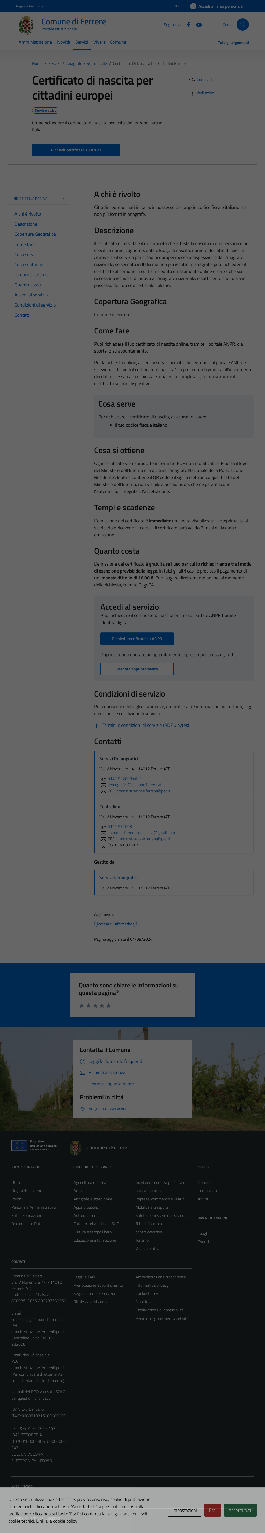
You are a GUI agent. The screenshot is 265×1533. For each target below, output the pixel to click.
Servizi (81, 42)
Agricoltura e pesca (89, 1182)
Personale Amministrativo (33, 1207)
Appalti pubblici (86, 1207)
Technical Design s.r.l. (46, 1518)
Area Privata (22, 1486)
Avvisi (203, 1199)
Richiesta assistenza (90, 1302)
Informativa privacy (152, 1285)
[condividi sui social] (200, 79)
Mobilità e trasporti (152, 1207)
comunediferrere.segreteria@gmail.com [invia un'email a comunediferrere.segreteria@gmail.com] (137, 832)
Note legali (145, 1302)
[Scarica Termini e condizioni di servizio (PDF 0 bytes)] (141, 725)
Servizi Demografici (118, 877)
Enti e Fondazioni (26, 1215)
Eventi (203, 1242)
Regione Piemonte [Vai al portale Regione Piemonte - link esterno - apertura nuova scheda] (29, 6)
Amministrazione (35, 42)
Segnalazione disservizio (94, 1293)
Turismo (142, 1240)
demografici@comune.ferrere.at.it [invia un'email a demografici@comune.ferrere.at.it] (132, 785)
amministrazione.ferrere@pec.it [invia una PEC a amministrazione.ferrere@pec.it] (143, 791)
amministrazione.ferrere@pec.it (38, 1332)
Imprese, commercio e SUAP (160, 1199)
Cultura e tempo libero (92, 1232)
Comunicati (207, 1190)
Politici (17, 1199)
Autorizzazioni (85, 1215)
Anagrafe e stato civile (92, 1199)
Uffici (15, 1182)
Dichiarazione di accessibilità (160, 1310)
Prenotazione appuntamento (98, 1285)
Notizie (204, 1182)
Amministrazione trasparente (161, 1277)
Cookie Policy (147, 1293)
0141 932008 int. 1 (120, 778)
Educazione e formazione (94, 1240)
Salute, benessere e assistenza (162, 1215)
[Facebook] (186, 24)
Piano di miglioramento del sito (162, 1318)
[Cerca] (243, 24)
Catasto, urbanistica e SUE (96, 1224)
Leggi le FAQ (84, 1277)
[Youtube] (197, 24)
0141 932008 (115, 826)
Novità (63, 42)
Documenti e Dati (26, 1224)
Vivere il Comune (109, 42)
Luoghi (203, 1233)
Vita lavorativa (148, 1248)
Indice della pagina (39, 198)
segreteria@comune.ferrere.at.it (38, 1319)
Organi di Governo (26, 1190)
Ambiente (81, 1190)
